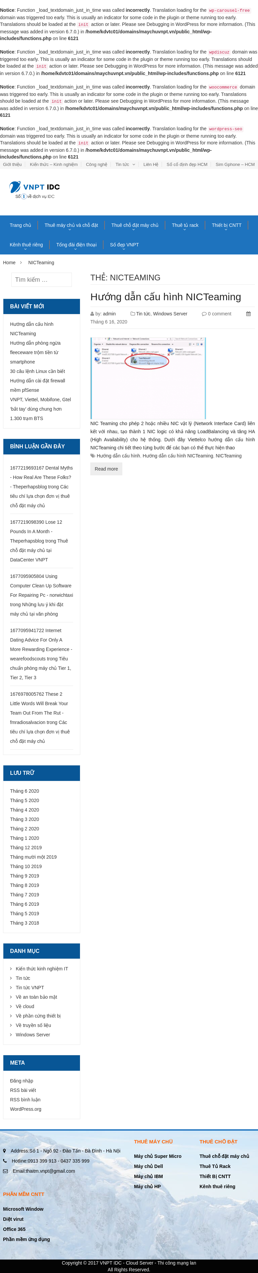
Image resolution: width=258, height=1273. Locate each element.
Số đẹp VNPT (124, 244)
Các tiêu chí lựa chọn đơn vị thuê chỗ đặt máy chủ (40, 496)
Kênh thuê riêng (26, 244)
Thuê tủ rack (185, 225)
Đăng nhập (21, 1080)
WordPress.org (25, 1109)
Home (9, 262)
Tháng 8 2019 (24, 885)
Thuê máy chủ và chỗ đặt (71, 225)
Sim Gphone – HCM (235, 164)
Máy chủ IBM (148, 1176)
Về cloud (25, 1006)
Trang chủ (20, 225)
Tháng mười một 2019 (33, 857)
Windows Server (170, 313)
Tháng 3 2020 (24, 819)
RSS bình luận (25, 1099)
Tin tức (122, 164)
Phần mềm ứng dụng (26, 1239)
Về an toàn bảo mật (36, 997)
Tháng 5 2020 (24, 800)
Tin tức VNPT (30, 987)
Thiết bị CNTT (227, 225)
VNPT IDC (111, 1263)
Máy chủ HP (147, 1186)
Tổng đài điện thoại (76, 244)
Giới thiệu (12, 164)
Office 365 (14, 1229)
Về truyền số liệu (33, 1025)
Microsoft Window (23, 1209)
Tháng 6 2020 (24, 791)
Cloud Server (140, 1263)
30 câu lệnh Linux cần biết (37, 371)
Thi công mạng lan (177, 1263)
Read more (106, 469)
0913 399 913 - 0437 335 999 (50, 1161)
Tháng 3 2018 (24, 923)
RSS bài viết (23, 1090)
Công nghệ (96, 164)
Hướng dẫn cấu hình (118, 455)
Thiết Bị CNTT (215, 1176)
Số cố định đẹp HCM (187, 164)
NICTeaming (229, 455)
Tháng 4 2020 (24, 810)
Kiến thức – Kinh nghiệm (54, 164)
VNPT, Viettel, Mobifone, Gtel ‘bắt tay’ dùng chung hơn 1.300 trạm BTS (40, 409)
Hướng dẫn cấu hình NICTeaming (165, 296)
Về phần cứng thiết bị (38, 1016)
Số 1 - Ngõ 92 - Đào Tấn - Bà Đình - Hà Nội (65, 1151)
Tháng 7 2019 (24, 894)
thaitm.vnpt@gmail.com (44, 1171)
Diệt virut (13, 1219)
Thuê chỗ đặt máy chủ (135, 225)
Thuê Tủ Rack (215, 1166)
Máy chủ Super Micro (157, 1156)
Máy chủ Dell (148, 1166)
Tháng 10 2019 (26, 866)
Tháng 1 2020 (24, 838)
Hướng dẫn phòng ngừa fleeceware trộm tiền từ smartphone (35, 352)
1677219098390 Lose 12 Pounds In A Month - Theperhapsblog (36, 531)
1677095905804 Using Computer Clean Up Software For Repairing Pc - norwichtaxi (41, 586)
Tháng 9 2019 (24, 876)
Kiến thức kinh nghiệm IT (42, 968)
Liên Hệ (151, 164)
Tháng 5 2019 (24, 913)
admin (109, 313)
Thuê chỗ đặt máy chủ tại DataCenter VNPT (39, 550)
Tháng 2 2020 (24, 828)
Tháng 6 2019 (24, 904)
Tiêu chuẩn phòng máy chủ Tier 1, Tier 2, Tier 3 (40, 668)
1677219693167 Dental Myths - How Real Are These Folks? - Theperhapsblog (41, 477)
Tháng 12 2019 (26, 847)
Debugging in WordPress (172, 24)
